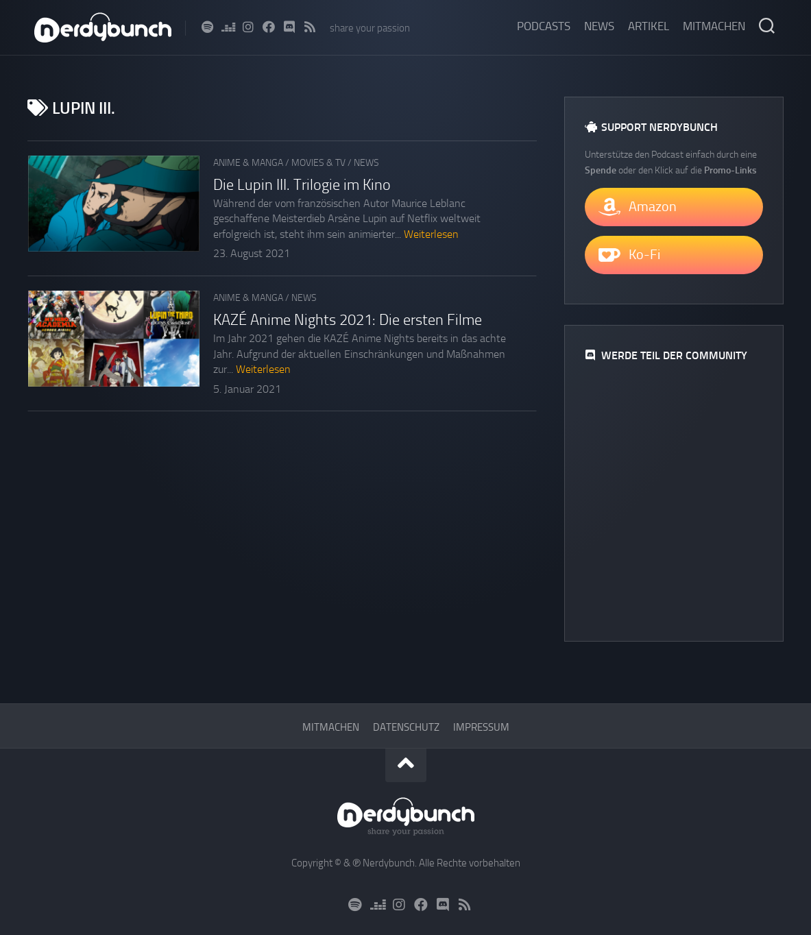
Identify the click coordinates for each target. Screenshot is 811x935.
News (599, 26)
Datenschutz (406, 727)
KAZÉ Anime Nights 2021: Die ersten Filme (347, 320)
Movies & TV (318, 163)
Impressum (481, 727)
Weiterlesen (431, 234)
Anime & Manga (248, 163)
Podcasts (543, 26)
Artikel (648, 26)
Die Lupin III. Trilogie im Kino (302, 185)
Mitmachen (714, 26)
